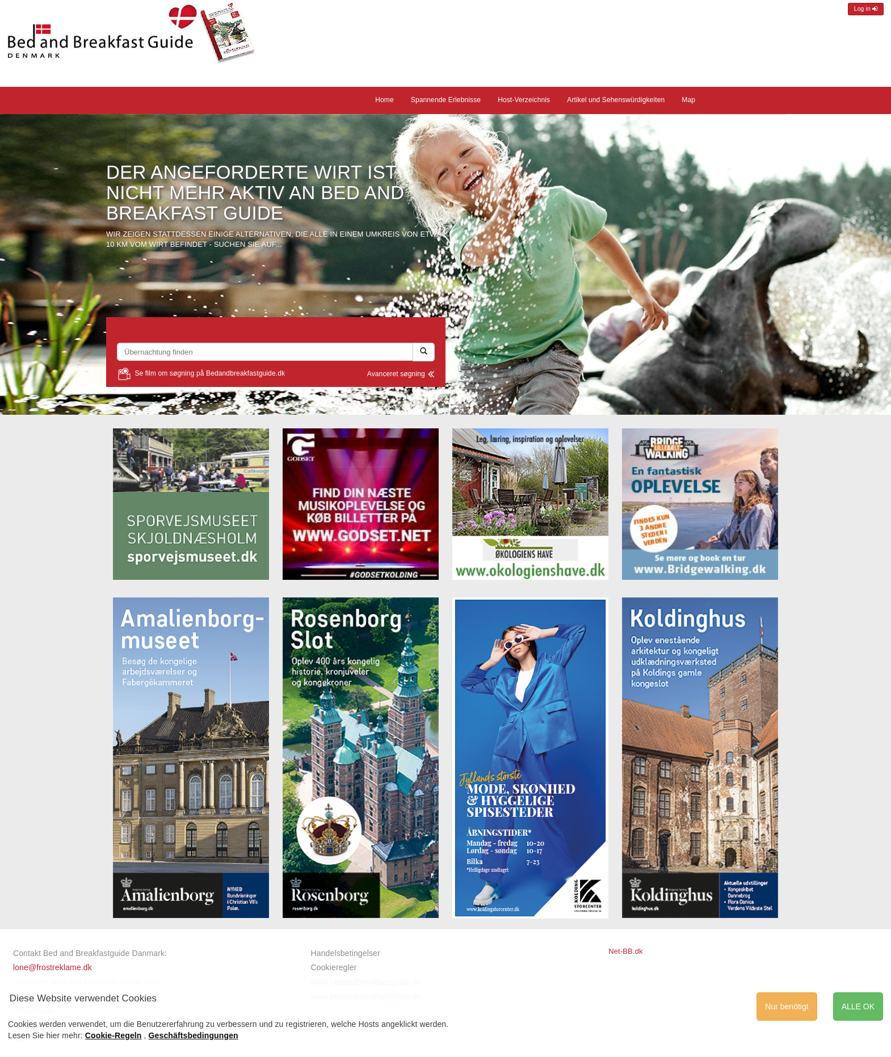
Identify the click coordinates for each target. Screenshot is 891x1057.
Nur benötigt (786, 1006)
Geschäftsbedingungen (193, 1035)
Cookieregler (334, 967)
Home (384, 100)
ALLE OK (858, 1006)
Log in (865, 9)
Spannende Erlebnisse (446, 100)
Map (688, 100)
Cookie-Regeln (113, 1035)
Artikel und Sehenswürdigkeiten (616, 100)
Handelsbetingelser (345, 953)
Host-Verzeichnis (524, 100)
